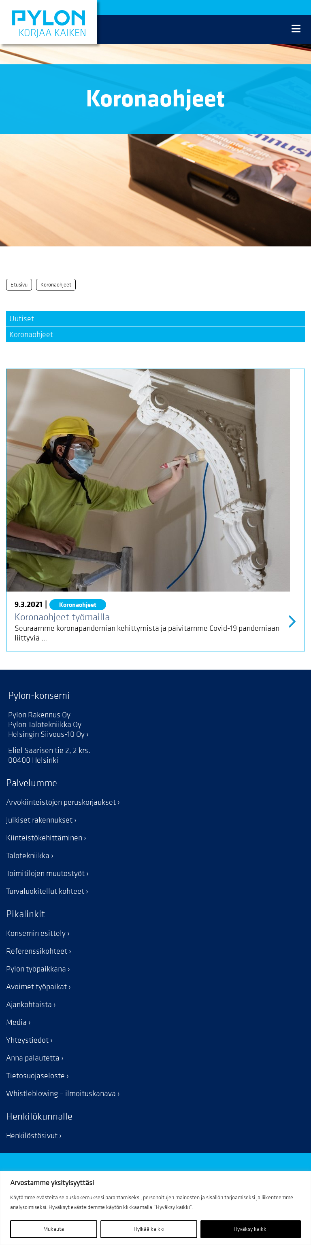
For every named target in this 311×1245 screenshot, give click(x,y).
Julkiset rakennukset (39, 820)
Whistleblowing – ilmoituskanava (61, 1094)
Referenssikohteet (36, 951)
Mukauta (53, 1229)
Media (16, 1022)
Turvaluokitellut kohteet (45, 891)
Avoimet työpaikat (36, 987)
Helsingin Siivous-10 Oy (46, 734)
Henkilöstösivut (32, 1136)
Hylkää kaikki (149, 1229)
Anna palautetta (33, 1058)
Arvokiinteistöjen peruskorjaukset (61, 802)
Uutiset (21, 319)
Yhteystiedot (27, 1040)
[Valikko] (296, 29)
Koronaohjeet (31, 334)
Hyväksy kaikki (251, 1229)
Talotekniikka (27, 856)
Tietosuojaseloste (35, 1076)
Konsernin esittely (36, 933)
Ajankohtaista (29, 1005)
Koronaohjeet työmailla (62, 617)
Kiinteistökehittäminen (44, 838)
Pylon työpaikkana (36, 969)
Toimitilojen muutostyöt (45, 873)
